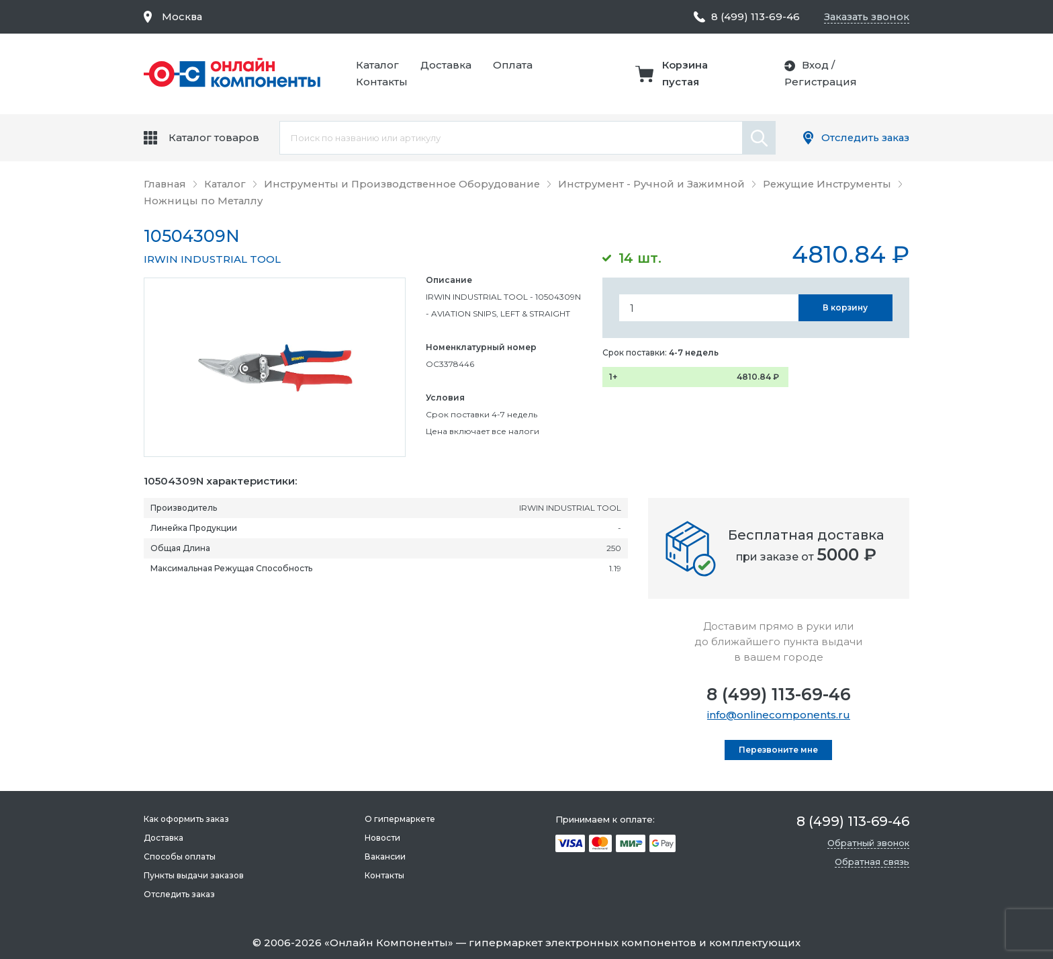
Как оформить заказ (186, 819)
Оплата (515, 64)
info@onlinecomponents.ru (778, 714)
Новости (382, 838)
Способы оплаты (180, 856)
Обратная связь (872, 861)
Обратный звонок (868, 842)
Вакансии (384, 856)
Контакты (384, 81)
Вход (816, 64)
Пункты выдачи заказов (194, 875)
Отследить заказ (864, 137)
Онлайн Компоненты (389, 942)
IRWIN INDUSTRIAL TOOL (212, 259)
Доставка (447, 64)
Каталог (379, 64)
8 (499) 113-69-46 (778, 694)
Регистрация (821, 81)
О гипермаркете (399, 819)
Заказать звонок (865, 16)
